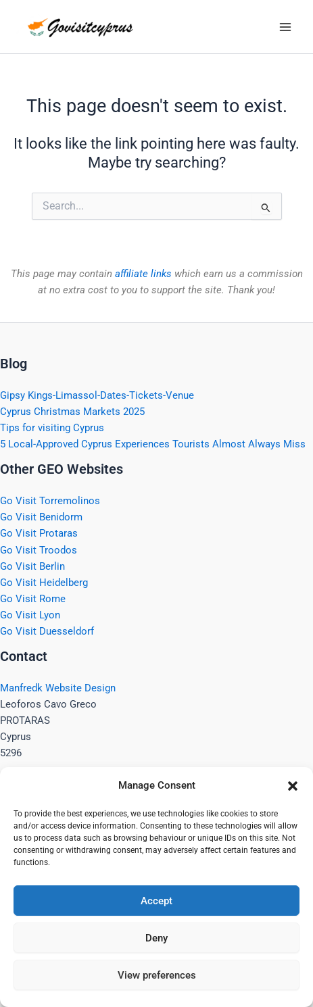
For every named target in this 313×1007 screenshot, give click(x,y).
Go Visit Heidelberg (44, 582)
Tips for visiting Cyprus (52, 428)
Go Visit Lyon (30, 615)
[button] (292, 786)
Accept (156, 901)
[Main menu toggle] (285, 27)
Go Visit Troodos (38, 550)
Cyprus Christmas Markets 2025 (72, 412)
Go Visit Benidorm (41, 517)
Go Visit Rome (33, 599)
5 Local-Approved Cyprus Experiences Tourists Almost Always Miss (153, 444)
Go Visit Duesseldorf (47, 631)
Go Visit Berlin (32, 566)
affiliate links (143, 274)
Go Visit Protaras (39, 533)
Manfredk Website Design (58, 688)
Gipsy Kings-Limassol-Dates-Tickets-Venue (97, 395)
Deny (156, 938)
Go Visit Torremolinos (50, 501)
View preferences (157, 975)
